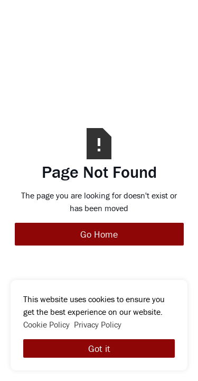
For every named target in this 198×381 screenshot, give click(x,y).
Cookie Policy (46, 324)
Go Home (99, 234)
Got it (99, 348)
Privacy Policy (97, 324)
